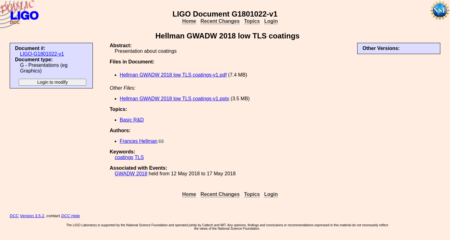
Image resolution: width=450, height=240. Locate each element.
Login (271, 21)
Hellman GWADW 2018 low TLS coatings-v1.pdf (173, 75)
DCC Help (70, 215)
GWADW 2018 (131, 173)
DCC (14, 215)
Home (189, 21)
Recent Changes (220, 21)
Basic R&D (132, 119)
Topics (252, 21)
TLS (139, 157)
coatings (124, 157)
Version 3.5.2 (32, 215)
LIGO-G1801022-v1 (42, 54)
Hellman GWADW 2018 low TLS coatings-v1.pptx (174, 98)
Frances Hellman (139, 141)
